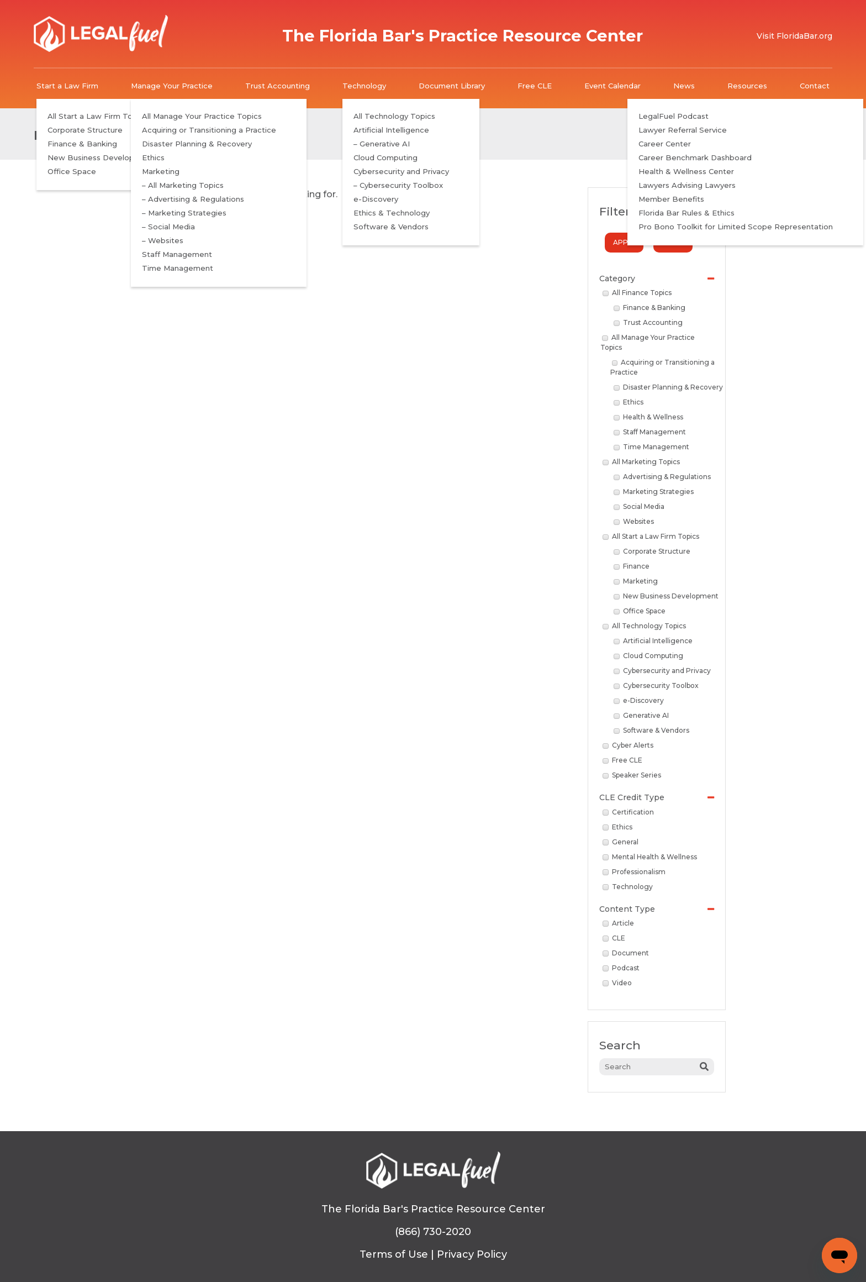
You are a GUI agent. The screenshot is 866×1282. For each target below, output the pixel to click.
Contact (815, 85)
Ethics (628, 402)
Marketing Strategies (654, 491)
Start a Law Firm (67, 85)
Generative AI (641, 715)
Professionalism (634, 872)
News (684, 85)
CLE (614, 938)
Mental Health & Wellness (650, 857)
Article (618, 923)
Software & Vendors (651, 730)
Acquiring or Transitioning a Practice (662, 367)
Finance (632, 566)
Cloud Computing (648, 655)
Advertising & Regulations (662, 476)
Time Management (651, 447)
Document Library (452, 85)
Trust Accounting (277, 85)
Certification (628, 812)
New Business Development (666, 596)
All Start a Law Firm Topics (651, 536)
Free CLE (535, 85)
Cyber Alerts (628, 745)
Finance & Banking (649, 307)
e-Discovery (639, 700)
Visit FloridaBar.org (794, 36)
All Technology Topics (644, 626)
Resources (747, 85)
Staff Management (650, 432)
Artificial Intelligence (653, 641)
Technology (364, 85)
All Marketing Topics (641, 462)
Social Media (639, 506)
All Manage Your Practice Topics (647, 342)
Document (626, 953)
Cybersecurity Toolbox (656, 685)
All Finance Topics (637, 292)
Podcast (621, 968)
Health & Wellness (648, 417)
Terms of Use (394, 1254)
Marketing (636, 581)
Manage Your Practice (172, 85)
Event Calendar (612, 85)
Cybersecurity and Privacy (662, 670)
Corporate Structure (652, 551)
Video (617, 983)
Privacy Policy (472, 1254)
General (620, 842)
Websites (634, 521)
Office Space (640, 611)
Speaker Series (632, 775)
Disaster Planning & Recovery (668, 387)
